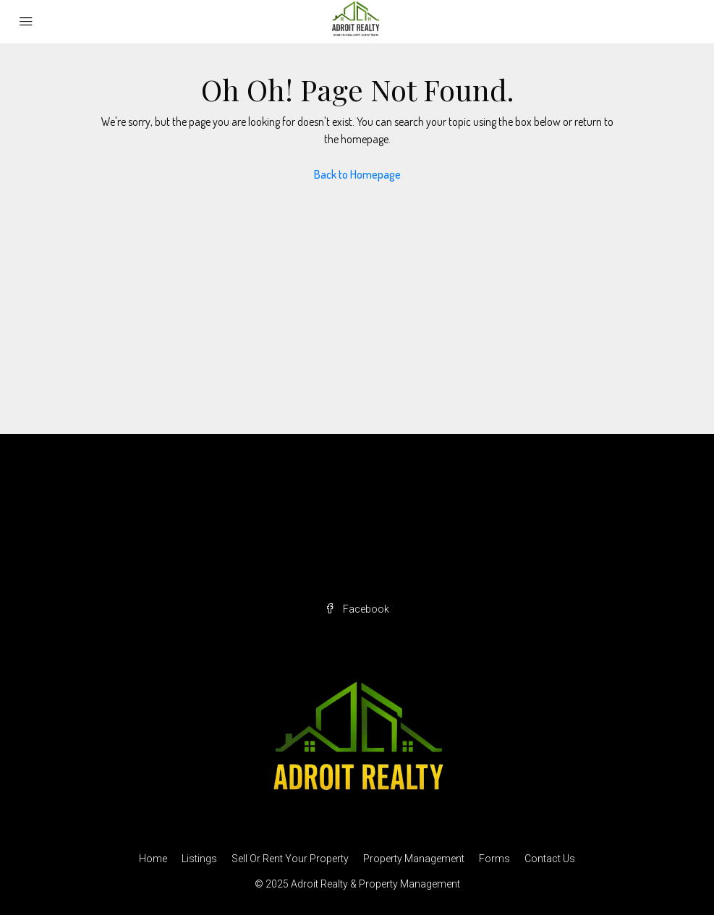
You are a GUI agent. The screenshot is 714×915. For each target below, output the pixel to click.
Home (153, 858)
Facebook (357, 609)
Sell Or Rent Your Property (290, 858)
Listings (199, 858)
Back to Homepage (357, 174)
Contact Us (549, 858)
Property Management (413, 858)
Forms (494, 858)
